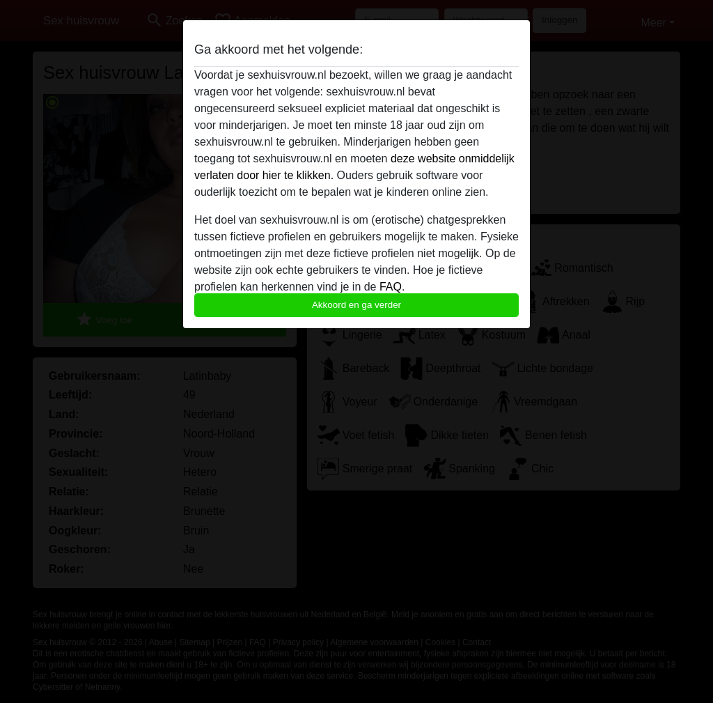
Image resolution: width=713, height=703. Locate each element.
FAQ (390, 287)
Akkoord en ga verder (356, 305)
